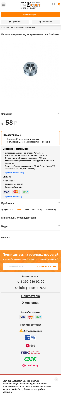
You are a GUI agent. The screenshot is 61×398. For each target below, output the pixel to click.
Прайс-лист (30, 203)
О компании (31, 302)
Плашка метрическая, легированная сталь (19, 28)
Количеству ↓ (51, 209)
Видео (30, 226)
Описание (30, 113)
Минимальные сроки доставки (30, 217)
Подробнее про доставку (13, 172)
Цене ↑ (19, 209)
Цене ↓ (27, 209)
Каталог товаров (30, 15)
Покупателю (30, 296)
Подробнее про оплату (12, 196)
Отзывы (30, 237)
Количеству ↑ (38, 209)
